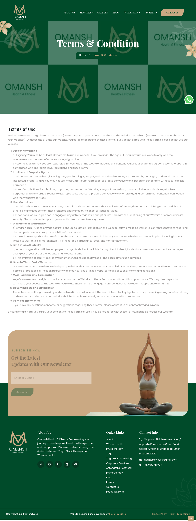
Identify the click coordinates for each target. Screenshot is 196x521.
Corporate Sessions (118, 463)
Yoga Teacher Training (119, 458)
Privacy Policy (159, 515)
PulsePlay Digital (117, 515)
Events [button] (148, 13)
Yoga (109, 454)
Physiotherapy (115, 449)
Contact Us (170, 13)
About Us (67, 13)
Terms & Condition (180, 515)
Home (82, 55)
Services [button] (83, 13)
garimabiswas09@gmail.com (161, 460)
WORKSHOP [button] (129, 13)
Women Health (115, 444)
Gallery (100, 13)
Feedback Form (115, 493)
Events (110, 483)
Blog (113, 13)
